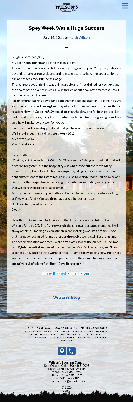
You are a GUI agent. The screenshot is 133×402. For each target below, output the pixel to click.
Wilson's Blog (66, 297)
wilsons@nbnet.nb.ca (70, 381)
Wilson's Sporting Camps (66, 7)
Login (66, 390)
